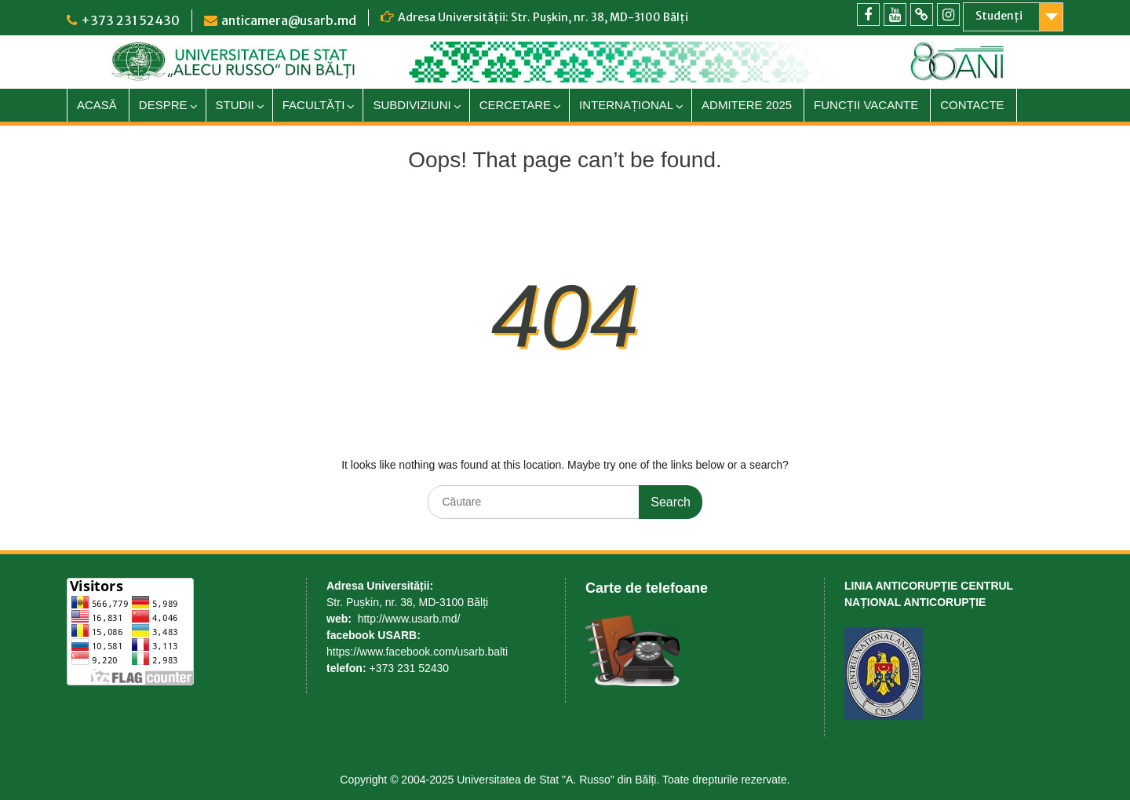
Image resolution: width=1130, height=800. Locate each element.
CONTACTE (972, 104)
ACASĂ (97, 104)
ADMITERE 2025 (747, 104)
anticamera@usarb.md (288, 20)
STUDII (235, 104)
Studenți (998, 16)
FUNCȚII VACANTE (866, 104)
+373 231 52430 (130, 20)
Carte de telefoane (646, 588)
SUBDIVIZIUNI (411, 104)
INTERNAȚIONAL (626, 104)
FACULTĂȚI (313, 104)
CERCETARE (515, 104)
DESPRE (163, 104)
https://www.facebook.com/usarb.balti (417, 651)
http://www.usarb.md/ (409, 618)
